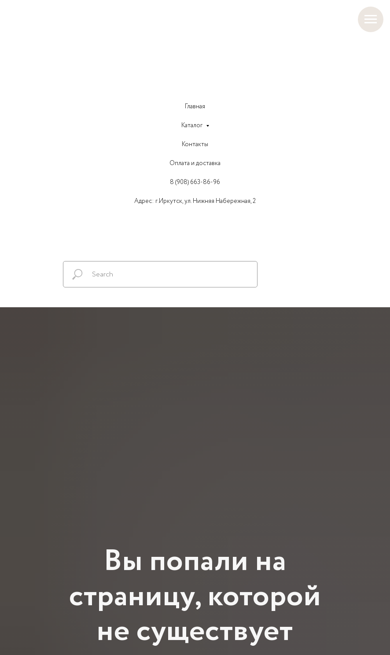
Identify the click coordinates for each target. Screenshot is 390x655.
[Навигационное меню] (370, 19)
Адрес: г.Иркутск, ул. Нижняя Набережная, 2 (195, 201)
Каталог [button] (192, 125)
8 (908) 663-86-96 (195, 182)
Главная (195, 106)
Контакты (195, 144)
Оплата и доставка (195, 163)
